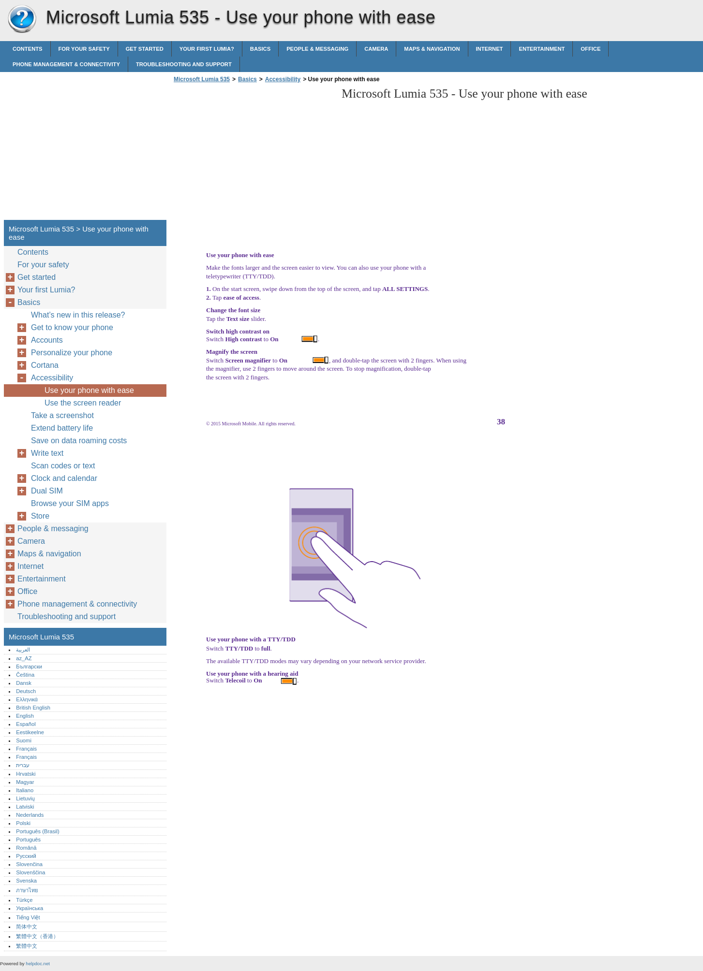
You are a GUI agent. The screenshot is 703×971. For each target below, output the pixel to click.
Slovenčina (29, 864)
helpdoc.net (38, 963)
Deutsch (26, 691)
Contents (28, 49)
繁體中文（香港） (37, 936)
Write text (47, 453)
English (25, 716)
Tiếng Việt (28, 917)
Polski (23, 823)
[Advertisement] (252, 154)
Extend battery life (62, 428)
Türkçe (24, 900)
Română (26, 848)
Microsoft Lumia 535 (21, 19)
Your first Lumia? (206, 49)
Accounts (47, 340)
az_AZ (23, 658)
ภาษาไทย (27, 890)
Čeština (25, 675)
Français (26, 749)
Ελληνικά (27, 699)
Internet (489, 49)
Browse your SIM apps (70, 503)
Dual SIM (47, 491)
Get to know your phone (72, 327)
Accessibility (282, 79)
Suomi (23, 740)
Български (29, 666)
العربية (23, 649)
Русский (26, 856)
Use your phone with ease (89, 390)
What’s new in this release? (78, 315)
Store (40, 516)
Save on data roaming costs (79, 440)
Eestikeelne (30, 732)
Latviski (25, 807)
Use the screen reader (83, 403)
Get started (145, 49)
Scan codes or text (63, 466)
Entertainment (542, 49)
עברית (23, 765)
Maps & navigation (432, 49)
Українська (29, 908)
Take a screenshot (62, 415)
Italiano (24, 790)
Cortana (45, 365)
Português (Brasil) (38, 831)
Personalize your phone (71, 352)
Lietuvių (25, 798)
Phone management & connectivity (66, 64)
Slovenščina (30, 872)
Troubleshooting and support (184, 64)
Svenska (26, 881)
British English (33, 707)
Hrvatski (25, 774)
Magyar (25, 782)
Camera (376, 49)
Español (25, 724)
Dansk (23, 683)
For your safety (84, 49)
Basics (260, 49)
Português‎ (28, 839)
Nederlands (30, 815)
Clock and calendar (64, 478)
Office (590, 49)
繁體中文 (26, 946)
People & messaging (317, 49)
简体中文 (26, 926)
